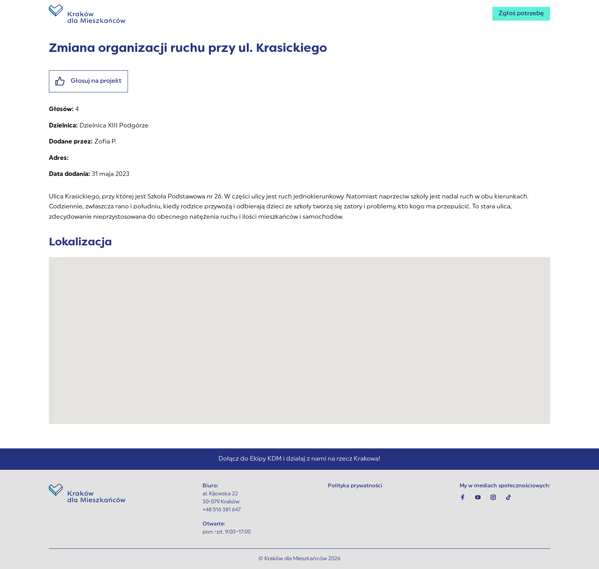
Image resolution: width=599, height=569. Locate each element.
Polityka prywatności (355, 486)
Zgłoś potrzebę (521, 14)
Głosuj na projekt (88, 81)
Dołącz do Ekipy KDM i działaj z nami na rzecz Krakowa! (299, 459)
